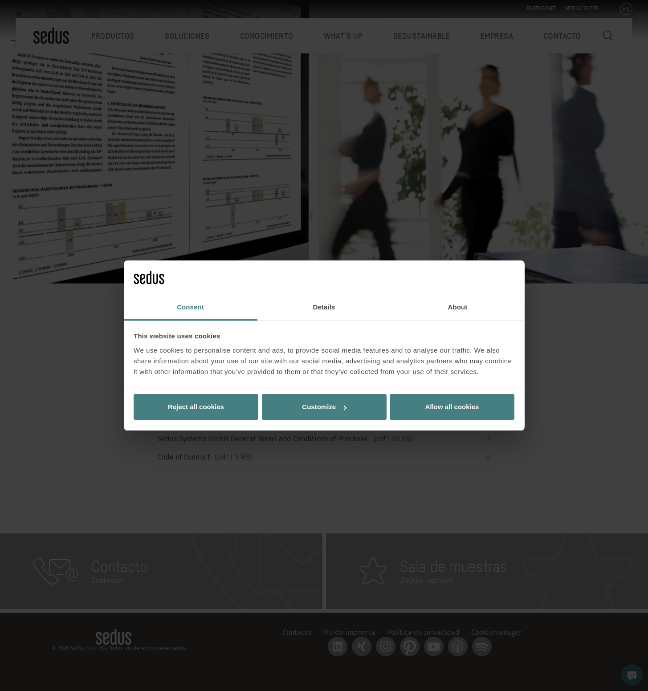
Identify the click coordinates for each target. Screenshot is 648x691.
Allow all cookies (452, 407)
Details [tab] (324, 307)
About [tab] (458, 307)
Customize (324, 407)
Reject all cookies (196, 407)
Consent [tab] (190, 307)
